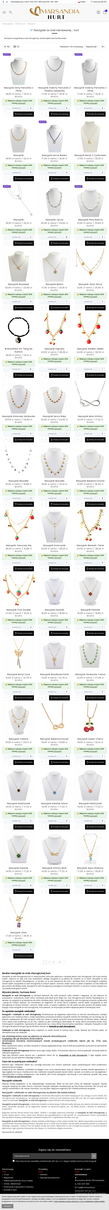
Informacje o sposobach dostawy (18, 1187)
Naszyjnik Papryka (54, 349)
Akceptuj (7, 1206)
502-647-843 (36, 2)
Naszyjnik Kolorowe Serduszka (18, 416)
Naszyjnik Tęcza (54, 219)
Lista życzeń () (98, 2)
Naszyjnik (19, 155)
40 (103, 46)
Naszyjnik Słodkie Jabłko (90, 349)
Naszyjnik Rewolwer (18, 284)
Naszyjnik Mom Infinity (90, 416)
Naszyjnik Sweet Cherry (90, 739)
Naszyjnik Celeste (18, 739)
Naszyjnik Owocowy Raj (18, 545)
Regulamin (8, 1178)
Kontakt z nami (10, 1190)
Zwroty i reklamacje (12, 1184)
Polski (83, 2)
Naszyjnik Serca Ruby (54, 416)
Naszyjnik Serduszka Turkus (90, 674)
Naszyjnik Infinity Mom (54, 868)
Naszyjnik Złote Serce (90, 284)
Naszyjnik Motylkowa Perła (54, 674)
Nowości (43, 1174)
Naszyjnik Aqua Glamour (90, 868)
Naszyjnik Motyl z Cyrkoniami (90, 155)
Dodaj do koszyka (23, 114)
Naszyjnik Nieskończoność (90, 481)
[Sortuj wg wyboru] (92, 47)
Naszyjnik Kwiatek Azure (54, 803)
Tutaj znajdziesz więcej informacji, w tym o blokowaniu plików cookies (79, 1201)
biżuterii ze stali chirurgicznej (19, 1076)
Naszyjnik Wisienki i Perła (90, 545)
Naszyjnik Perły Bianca (90, 219)
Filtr (7, 46)
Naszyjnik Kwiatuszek (18, 803)
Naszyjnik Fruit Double (19, 610)
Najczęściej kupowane (49, 1178)
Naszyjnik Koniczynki (54, 545)
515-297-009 (52, 2)
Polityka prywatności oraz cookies (18, 1181)
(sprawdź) (21, 103)
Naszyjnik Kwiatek (54, 610)
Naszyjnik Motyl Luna (18, 674)
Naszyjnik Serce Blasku (54, 155)
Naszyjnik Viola (19, 932)
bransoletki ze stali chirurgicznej (73, 1055)
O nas (6, 1174)
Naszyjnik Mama (54, 284)
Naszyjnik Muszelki (19, 481)
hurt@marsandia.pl (86, 1187)
